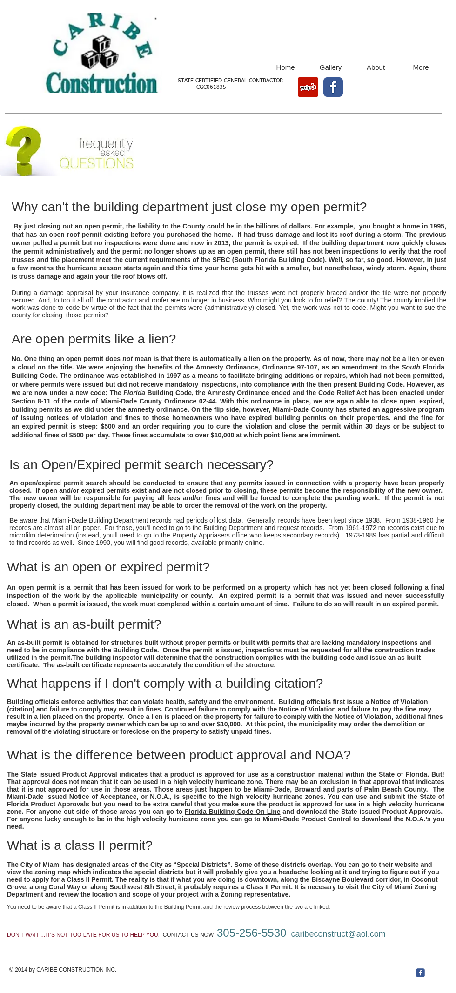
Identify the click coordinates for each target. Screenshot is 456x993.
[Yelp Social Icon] (308, 87)
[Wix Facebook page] (333, 87)
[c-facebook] (420, 972)
